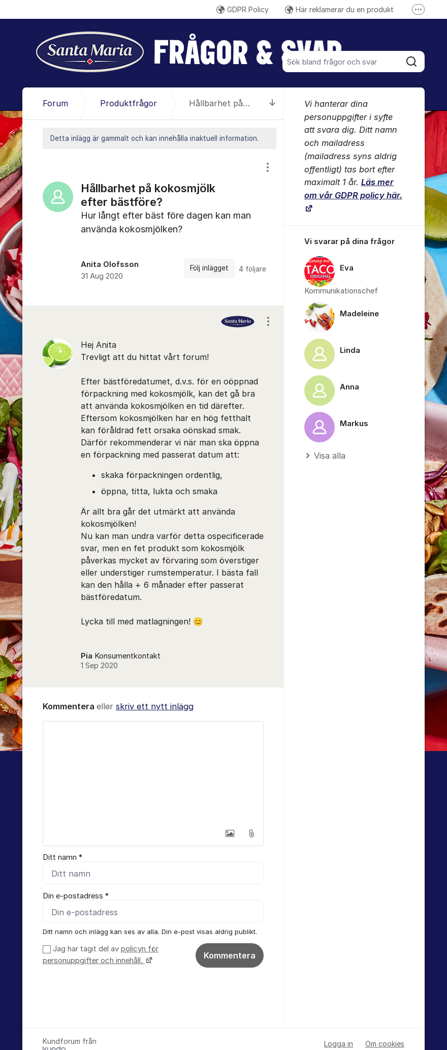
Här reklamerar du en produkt (339, 9)
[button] (230, 833)
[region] (153, 227)
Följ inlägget (209, 268)
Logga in (338, 1043)
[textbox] (153, 772)
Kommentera (230, 955)
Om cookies (384, 1043)
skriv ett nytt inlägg (155, 706)
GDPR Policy (242, 9)
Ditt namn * (62, 857)
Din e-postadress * (76, 896)
